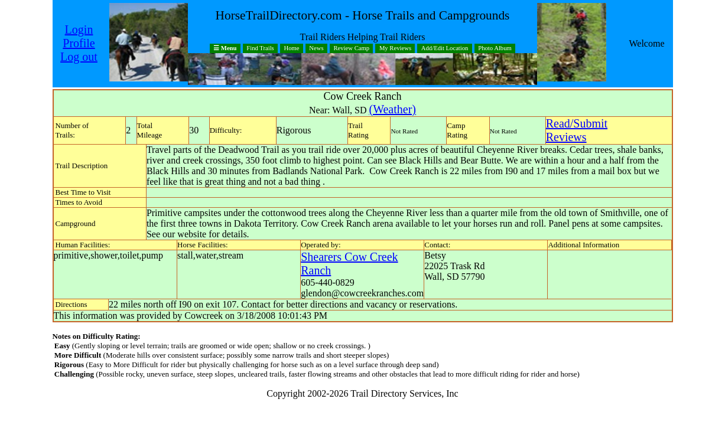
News (316, 48)
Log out (78, 56)
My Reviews (395, 48)
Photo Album (495, 48)
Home (292, 48)
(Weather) (392, 109)
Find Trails (260, 48)
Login (79, 29)
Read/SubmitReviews (576, 130)
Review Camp (351, 48)
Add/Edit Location (445, 48)
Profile (79, 43)
